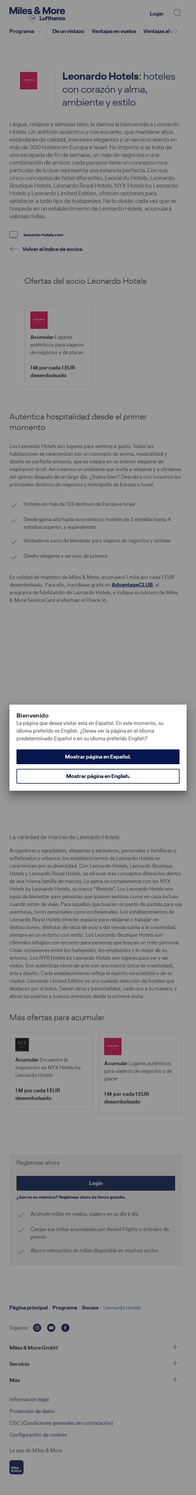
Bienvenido (32, 715)
